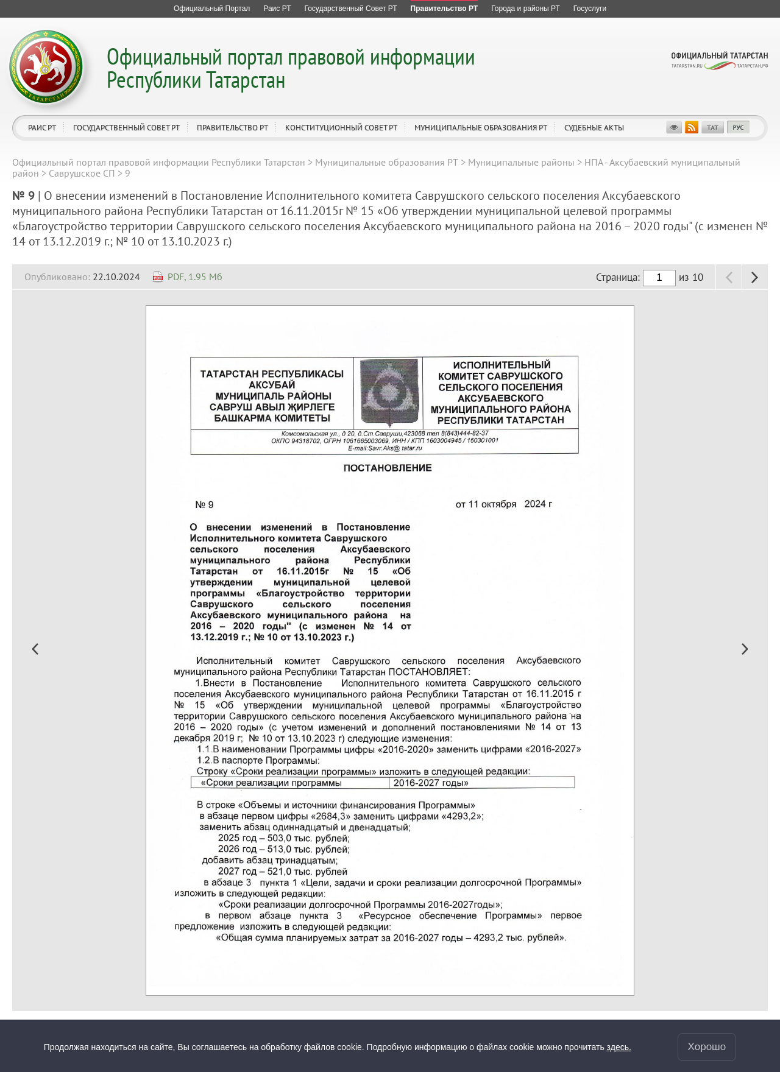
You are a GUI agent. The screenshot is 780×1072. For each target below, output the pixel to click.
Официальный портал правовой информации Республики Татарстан (291, 67)
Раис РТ (42, 127)
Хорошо (707, 1047)
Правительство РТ (232, 127)
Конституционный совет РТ (341, 127)
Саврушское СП (82, 173)
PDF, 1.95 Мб (195, 276)
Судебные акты (594, 127)
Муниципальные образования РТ (480, 127)
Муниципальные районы (521, 162)
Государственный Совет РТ (126, 127)
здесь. (619, 1047)
